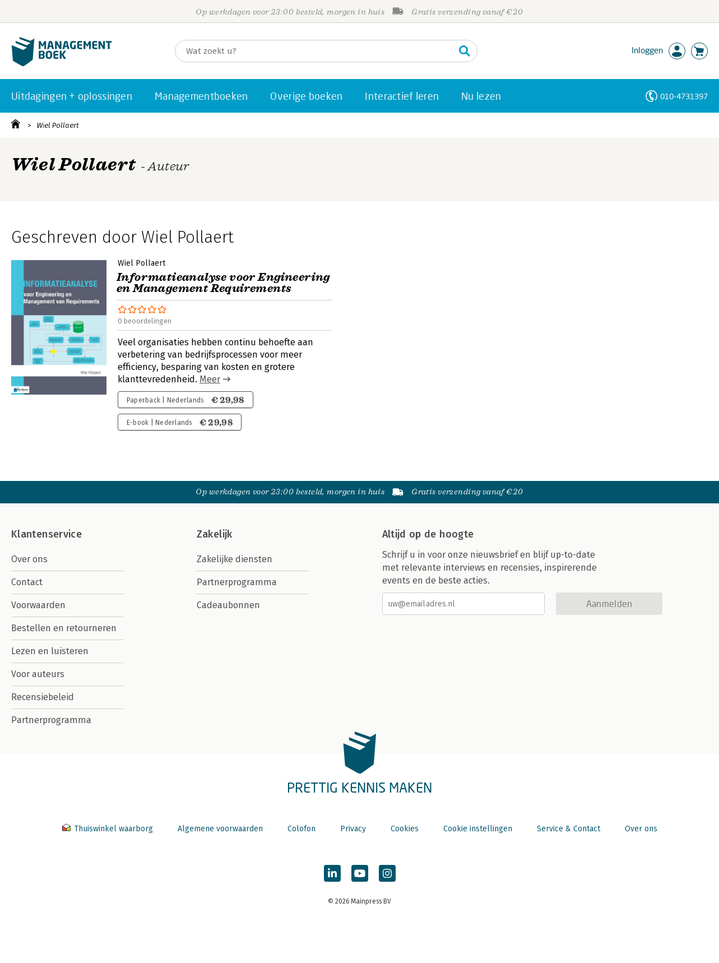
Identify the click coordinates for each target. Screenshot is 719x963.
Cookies (405, 829)
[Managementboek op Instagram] (387, 873)
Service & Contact (568, 829)
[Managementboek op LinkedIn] (332, 873)
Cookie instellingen (477, 829)
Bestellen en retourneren (64, 628)
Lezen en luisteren (50, 651)
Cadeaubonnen (228, 605)
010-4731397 (684, 96)
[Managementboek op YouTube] (359, 873)
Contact (27, 582)
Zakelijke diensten (234, 559)
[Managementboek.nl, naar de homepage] (61, 63)
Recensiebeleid (42, 697)
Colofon (301, 829)
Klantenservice (46, 534)
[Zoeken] (315, 51)
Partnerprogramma (51, 720)
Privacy (353, 829)
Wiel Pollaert (57, 125)
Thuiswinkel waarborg (108, 829)
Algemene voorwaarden (220, 829)
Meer (210, 379)
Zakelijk (215, 534)
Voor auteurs (37, 674)
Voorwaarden (38, 605)
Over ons (29, 559)
